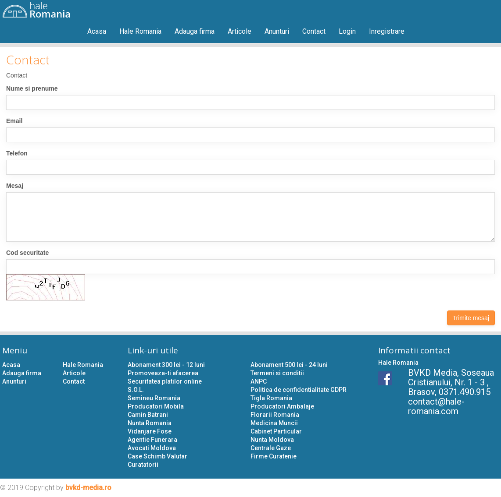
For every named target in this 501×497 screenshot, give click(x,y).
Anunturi (277, 31)
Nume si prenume (31, 88)
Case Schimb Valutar (157, 456)
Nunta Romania (150, 423)
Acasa (96, 31)
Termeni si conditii (277, 373)
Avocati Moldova (152, 448)
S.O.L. (136, 390)
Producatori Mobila (156, 406)
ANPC (258, 381)
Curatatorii (143, 465)
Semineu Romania (154, 398)
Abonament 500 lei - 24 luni (289, 365)
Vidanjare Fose (150, 431)
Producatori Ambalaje (282, 406)
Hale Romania (140, 31)
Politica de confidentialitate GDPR (298, 390)
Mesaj (14, 185)
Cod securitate (27, 252)
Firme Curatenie (273, 456)
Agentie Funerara (152, 440)
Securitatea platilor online (165, 381)
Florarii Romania (274, 415)
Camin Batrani (148, 415)
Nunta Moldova (272, 440)
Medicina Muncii (274, 423)
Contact (314, 31)
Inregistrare (386, 31)
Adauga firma (195, 31)
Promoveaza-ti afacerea (163, 373)
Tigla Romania (271, 398)
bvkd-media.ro (88, 487)
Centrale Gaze (270, 448)
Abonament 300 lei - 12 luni (166, 365)
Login (347, 31)
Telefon (17, 153)
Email (14, 120)
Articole (239, 31)
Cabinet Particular (276, 431)
